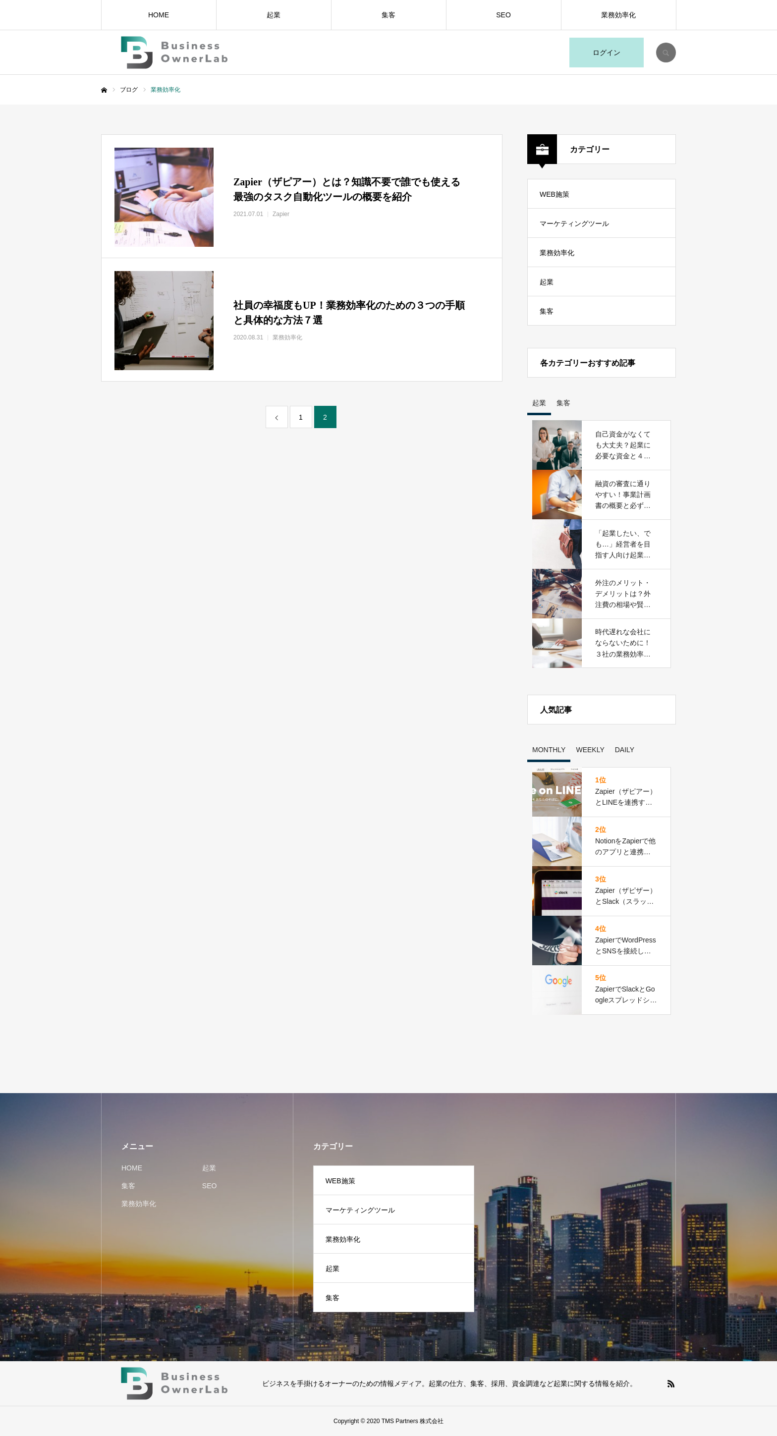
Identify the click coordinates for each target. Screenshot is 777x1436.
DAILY (624, 750)
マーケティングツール (574, 223)
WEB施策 (554, 194)
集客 (388, 15)
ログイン (606, 52)
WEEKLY (590, 750)
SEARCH (666, 52)
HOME (158, 15)
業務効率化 (618, 15)
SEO (503, 15)
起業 (273, 15)
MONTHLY (548, 750)
